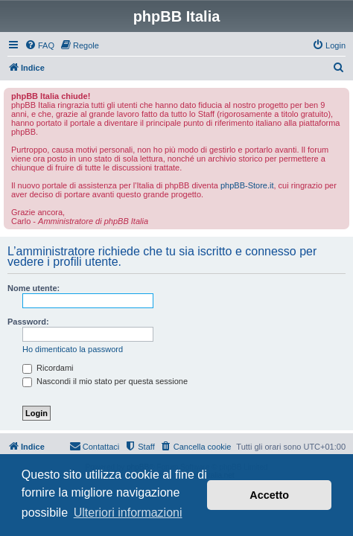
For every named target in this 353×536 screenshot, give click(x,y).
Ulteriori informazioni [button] (128, 512)
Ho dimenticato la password (72, 349)
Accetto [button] (269, 495)
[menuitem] (39, 45)
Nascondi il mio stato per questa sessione (105, 381)
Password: (28, 321)
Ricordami (48, 367)
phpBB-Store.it (247, 185)
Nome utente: (33, 288)
